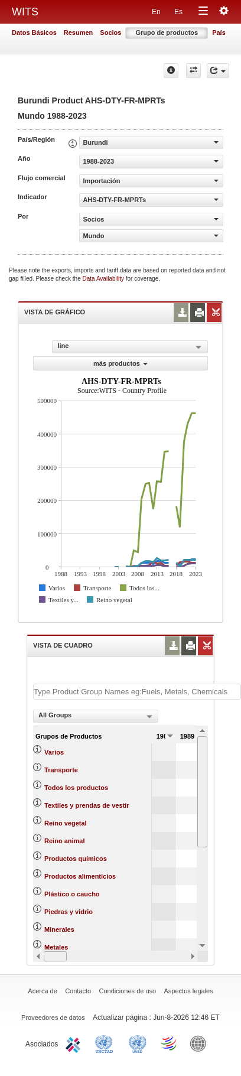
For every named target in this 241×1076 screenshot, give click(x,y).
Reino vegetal (65, 823)
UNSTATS (137, 1043)
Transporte (61, 769)
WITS (25, 12)
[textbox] (137, 692)
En (156, 12)
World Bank (201, 1043)
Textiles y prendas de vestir (86, 805)
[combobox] (95, 716)
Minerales (59, 929)
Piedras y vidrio (68, 911)
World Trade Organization (169, 1043)
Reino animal (64, 840)
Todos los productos (76, 787)
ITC (75, 1043)
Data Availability (104, 278)
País (219, 32)
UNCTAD (106, 1043)
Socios (110, 32)
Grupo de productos (166, 32)
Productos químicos (75, 858)
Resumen (78, 32)
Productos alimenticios (80, 876)
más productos (120, 363)
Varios (54, 752)
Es (178, 12)
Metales (56, 947)
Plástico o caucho (72, 894)
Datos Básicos (34, 32)
